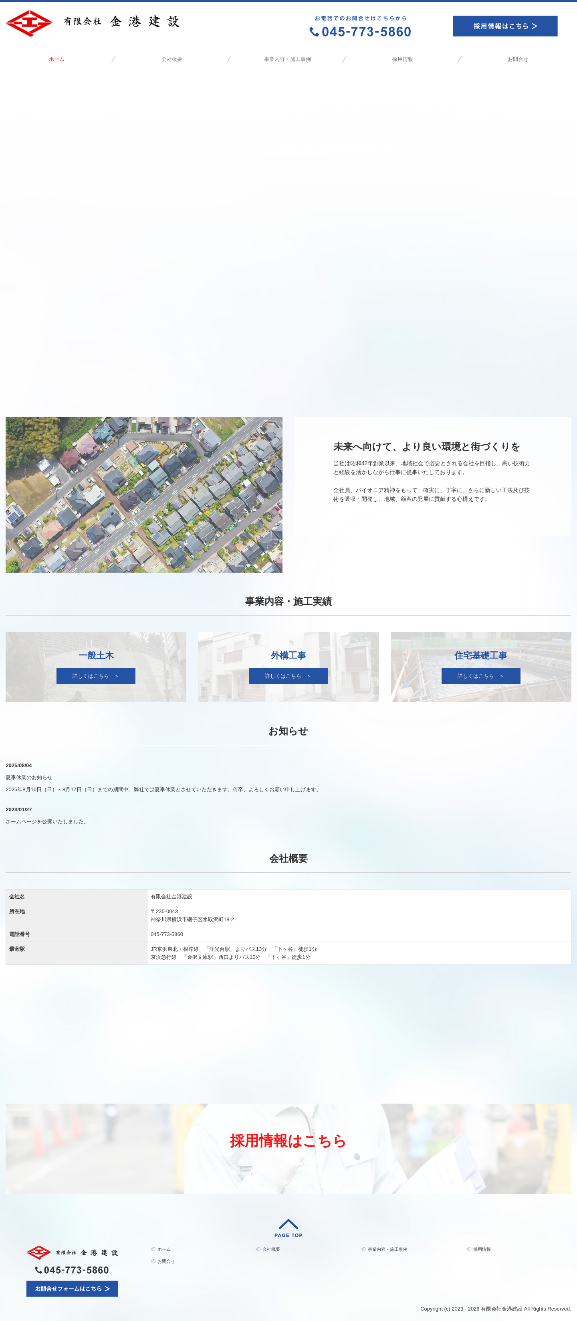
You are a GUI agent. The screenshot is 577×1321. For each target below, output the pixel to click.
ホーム (57, 59)
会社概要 (171, 59)
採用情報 (402, 59)
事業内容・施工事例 (287, 59)
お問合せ (518, 59)
